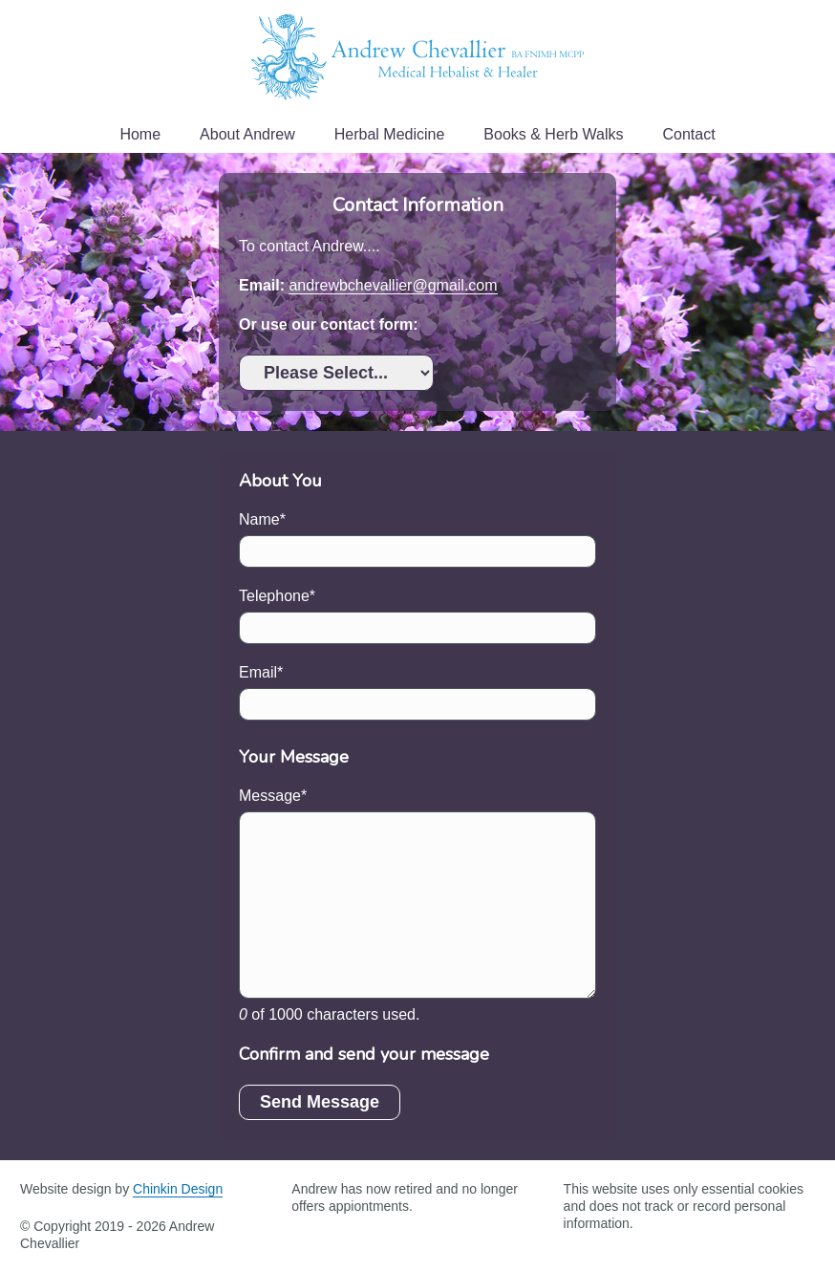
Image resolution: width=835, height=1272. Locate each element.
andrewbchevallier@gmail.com (393, 285)
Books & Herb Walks (553, 134)
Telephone (274, 596)
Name (259, 519)
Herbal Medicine (389, 134)
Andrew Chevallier (417, 57)
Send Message (319, 1101)
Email (258, 672)
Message (270, 795)
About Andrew (247, 134)
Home (140, 134)
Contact (688, 134)
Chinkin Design (178, 1189)
